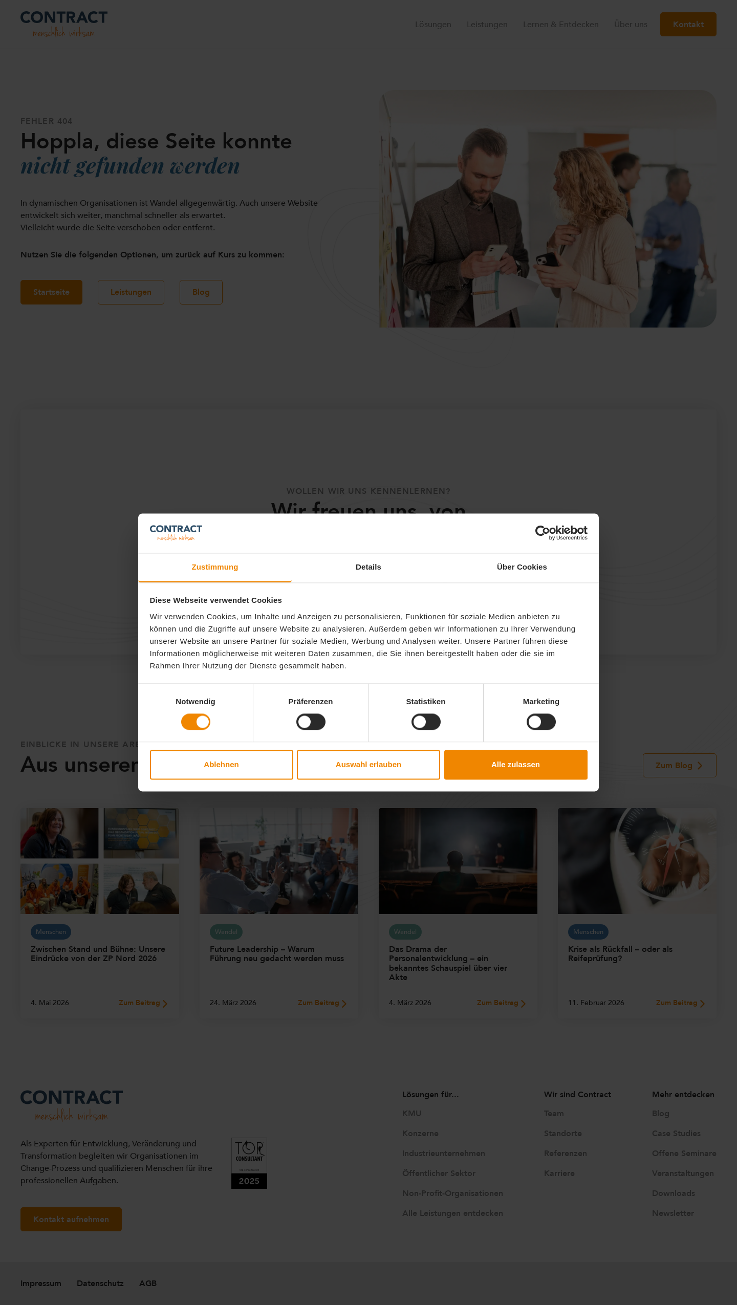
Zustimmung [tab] (215, 566)
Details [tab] (368, 566)
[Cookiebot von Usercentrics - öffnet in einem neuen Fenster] (543, 533)
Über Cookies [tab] (522, 566)
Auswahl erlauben (368, 764)
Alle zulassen (515, 764)
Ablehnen (221, 764)
